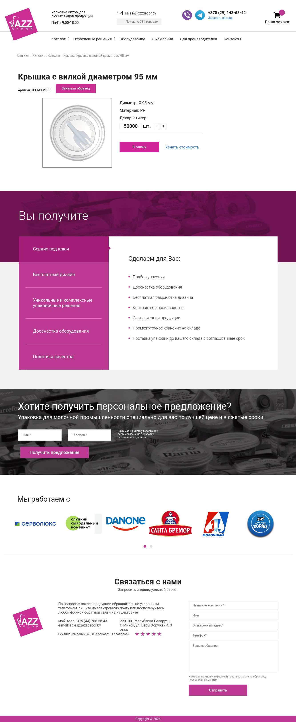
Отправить (218, 690)
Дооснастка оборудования (61, 331)
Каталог (58, 39)
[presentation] (202, 438)
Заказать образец (76, 88)
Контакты (232, 39)
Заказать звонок (220, 18)
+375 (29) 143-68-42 (227, 12)
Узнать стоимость (182, 147)
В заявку (139, 147)
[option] (77, 132)
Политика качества (53, 356)
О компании (162, 39)
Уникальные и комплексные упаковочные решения (62, 302)
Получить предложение (54, 452)
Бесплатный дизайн (54, 274)
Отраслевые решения (92, 39)
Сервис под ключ (51, 249)
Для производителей (198, 39)
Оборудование (132, 39)
